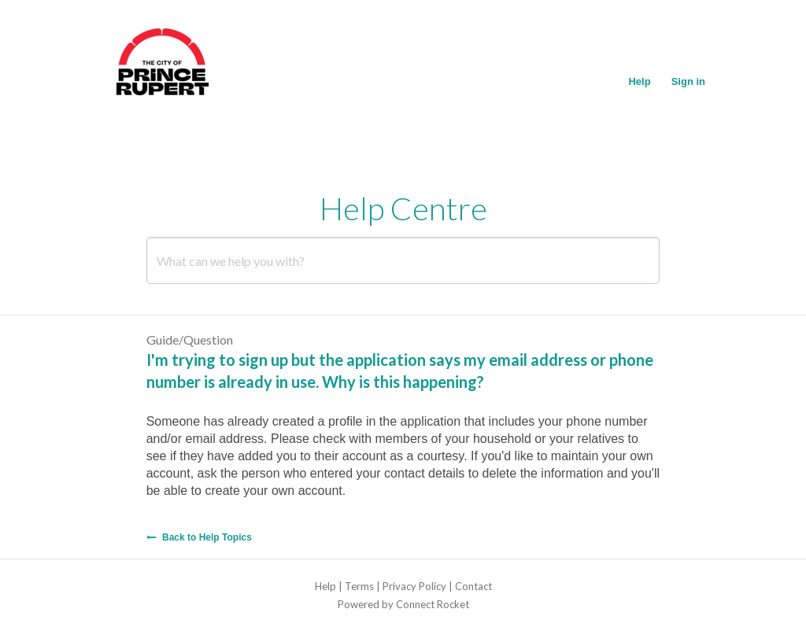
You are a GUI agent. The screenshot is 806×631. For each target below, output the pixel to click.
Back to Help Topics (199, 537)
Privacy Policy (414, 586)
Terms (359, 586)
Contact (473, 586)
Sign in (688, 81)
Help (639, 81)
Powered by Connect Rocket (403, 604)
